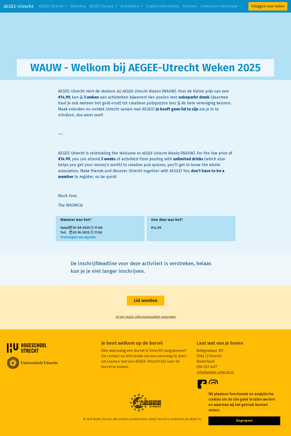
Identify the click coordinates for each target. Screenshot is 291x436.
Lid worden (145, 300)
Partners (190, 6)
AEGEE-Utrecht (18, 6)
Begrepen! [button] (244, 421)
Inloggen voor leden (267, 6)
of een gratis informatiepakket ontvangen (146, 317)
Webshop (78, 6)
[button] (221, 410)
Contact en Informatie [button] (219, 6)
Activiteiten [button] (130, 6)
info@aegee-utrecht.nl (215, 372)
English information (162, 6)
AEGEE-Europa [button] (102, 6)
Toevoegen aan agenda (78, 237)
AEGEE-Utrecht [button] (51, 6)
